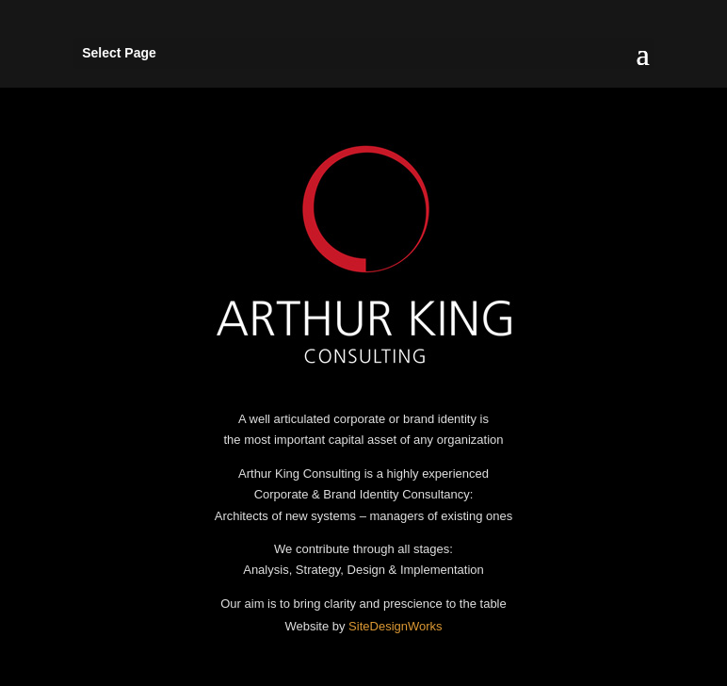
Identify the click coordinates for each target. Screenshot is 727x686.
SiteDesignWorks (395, 626)
